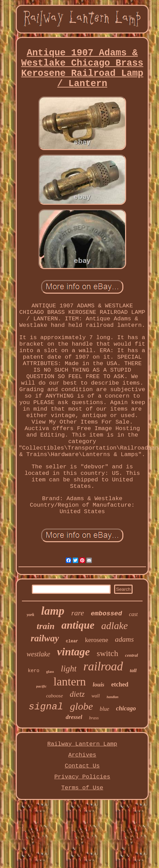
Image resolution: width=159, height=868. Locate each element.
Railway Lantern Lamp (82, 744)
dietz (77, 694)
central (131, 655)
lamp (52, 611)
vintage (73, 651)
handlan (112, 697)
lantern (69, 681)
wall (95, 695)
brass (94, 717)
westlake (38, 654)
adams (124, 639)
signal (45, 707)
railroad (103, 666)
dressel (74, 717)
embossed (106, 613)
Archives (82, 755)
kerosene (96, 639)
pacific (41, 686)
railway (45, 638)
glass (50, 671)
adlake (114, 625)
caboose (54, 695)
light (68, 668)
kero (33, 670)
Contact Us (82, 766)
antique (77, 625)
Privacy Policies (82, 777)
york (30, 614)
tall (133, 670)
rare (77, 613)
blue (104, 709)
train (45, 626)
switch (107, 653)
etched (120, 684)
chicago (126, 708)
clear (72, 641)
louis (98, 684)
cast (133, 614)
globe (81, 706)
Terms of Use (82, 788)
